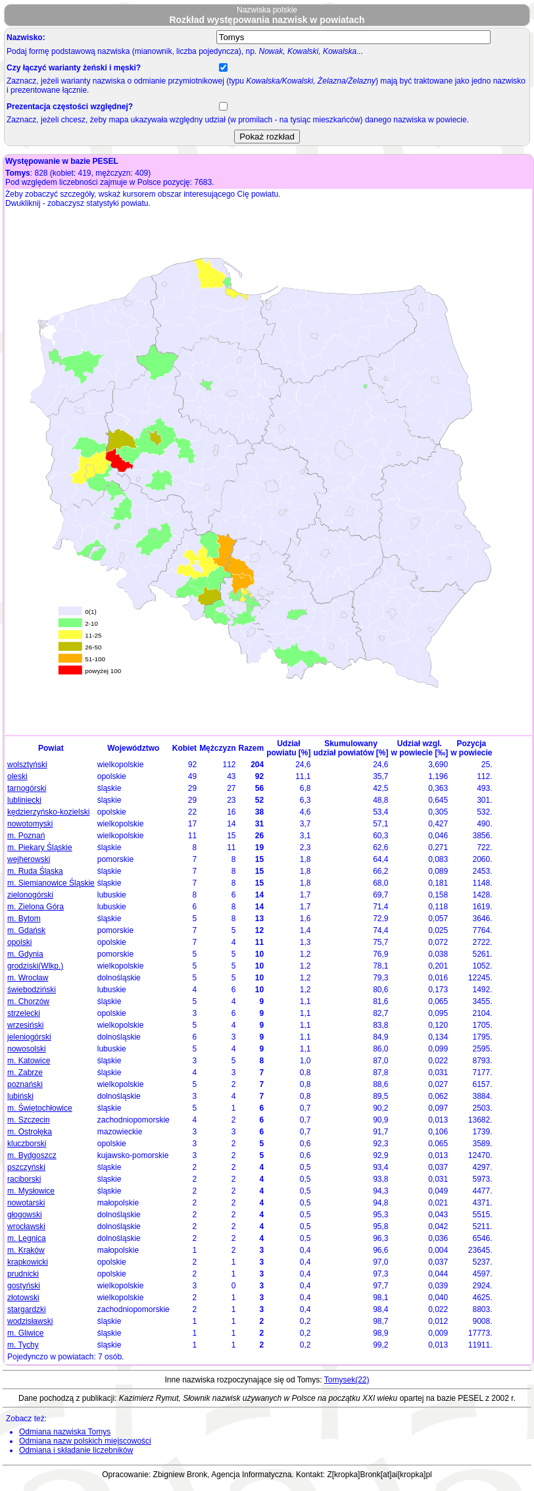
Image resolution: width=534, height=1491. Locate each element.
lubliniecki (24, 800)
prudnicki (23, 1273)
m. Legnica (26, 1238)
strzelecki (23, 1013)
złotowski (23, 1297)
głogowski (24, 1214)
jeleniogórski (29, 1037)
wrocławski (26, 1226)
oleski (17, 776)
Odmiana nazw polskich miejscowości (85, 1441)
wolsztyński (27, 764)
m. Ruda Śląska (35, 871)
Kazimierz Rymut (149, 1398)
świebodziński (31, 989)
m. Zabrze (25, 1072)
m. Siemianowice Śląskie (51, 883)
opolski (19, 942)
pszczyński (26, 1167)
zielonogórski (30, 894)
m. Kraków (26, 1250)
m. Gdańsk (26, 930)
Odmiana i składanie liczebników (76, 1450)
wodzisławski (30, 1321)
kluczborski (26, 1143)
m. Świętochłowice (39, 1108)
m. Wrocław (27, 977)
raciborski (24, 1179)
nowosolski (26, 1048)
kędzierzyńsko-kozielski (48, 812)
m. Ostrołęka (29, 1131)
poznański (25, 1084)
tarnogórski (26, 788)
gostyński (23, 1285)
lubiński (20, 1096)
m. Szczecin (28, 1120)
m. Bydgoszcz (32, 1155)
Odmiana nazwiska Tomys (64, 1431)
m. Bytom (24, 918)
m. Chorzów (28, 1001)
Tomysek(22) (347, 1379)
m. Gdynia (25, 954)
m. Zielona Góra (35, 906)
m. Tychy (23, 1345)
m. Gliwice (25, 1333)
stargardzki (26, 1309)
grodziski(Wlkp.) (35, 966)
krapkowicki (27, 1262)
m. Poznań (26, 835)
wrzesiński (25, 1025)
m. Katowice (28, 1060)
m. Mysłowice (31, 1191)
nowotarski (26, 1202)
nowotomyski (30, 823)
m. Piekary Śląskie (39, 847)
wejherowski (28, 859)
